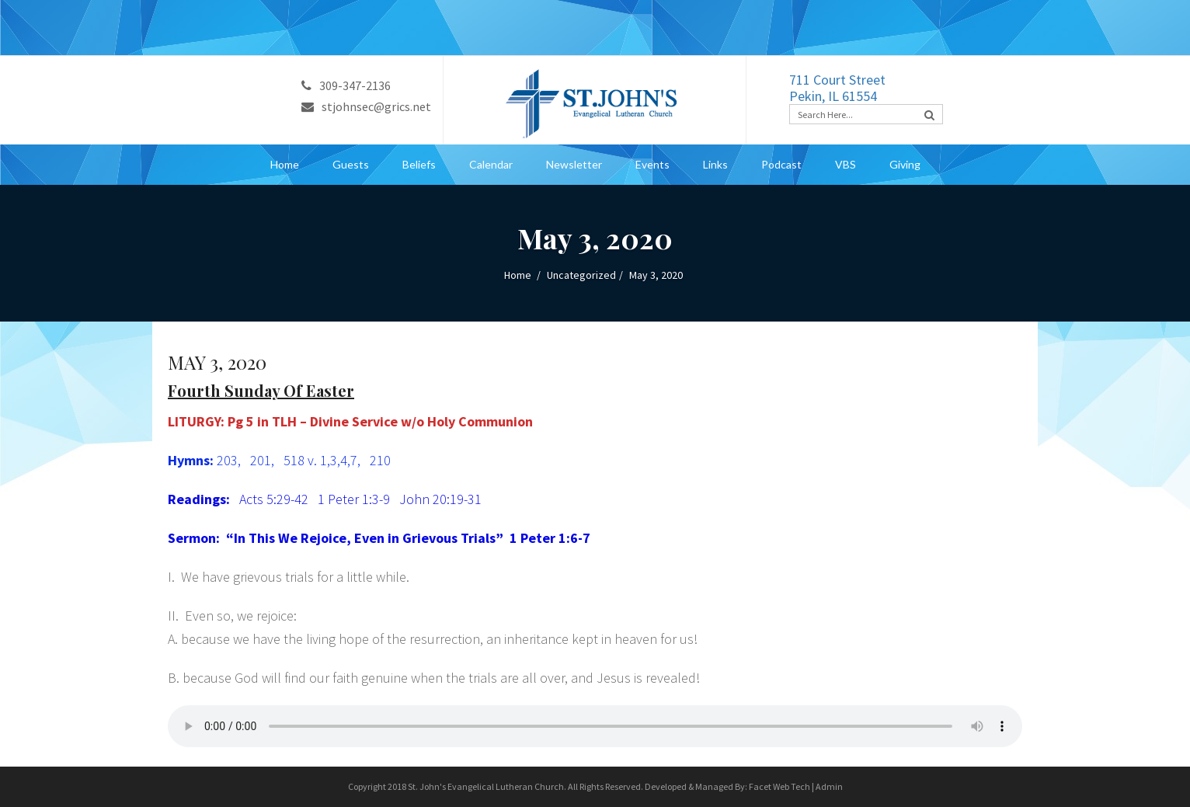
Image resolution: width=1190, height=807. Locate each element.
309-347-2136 (346, 85)
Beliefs (419, 164)
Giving (904, 164)
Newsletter (574, 164)
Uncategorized (581, 275)
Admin (829, 786)
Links (715, 164)
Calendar (491, 164)
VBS (845, 164)
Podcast (781, 164)
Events (652, 164)
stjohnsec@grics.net (366, 106)
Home (284, 164)
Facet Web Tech (779, 786)
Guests (350, 164)
